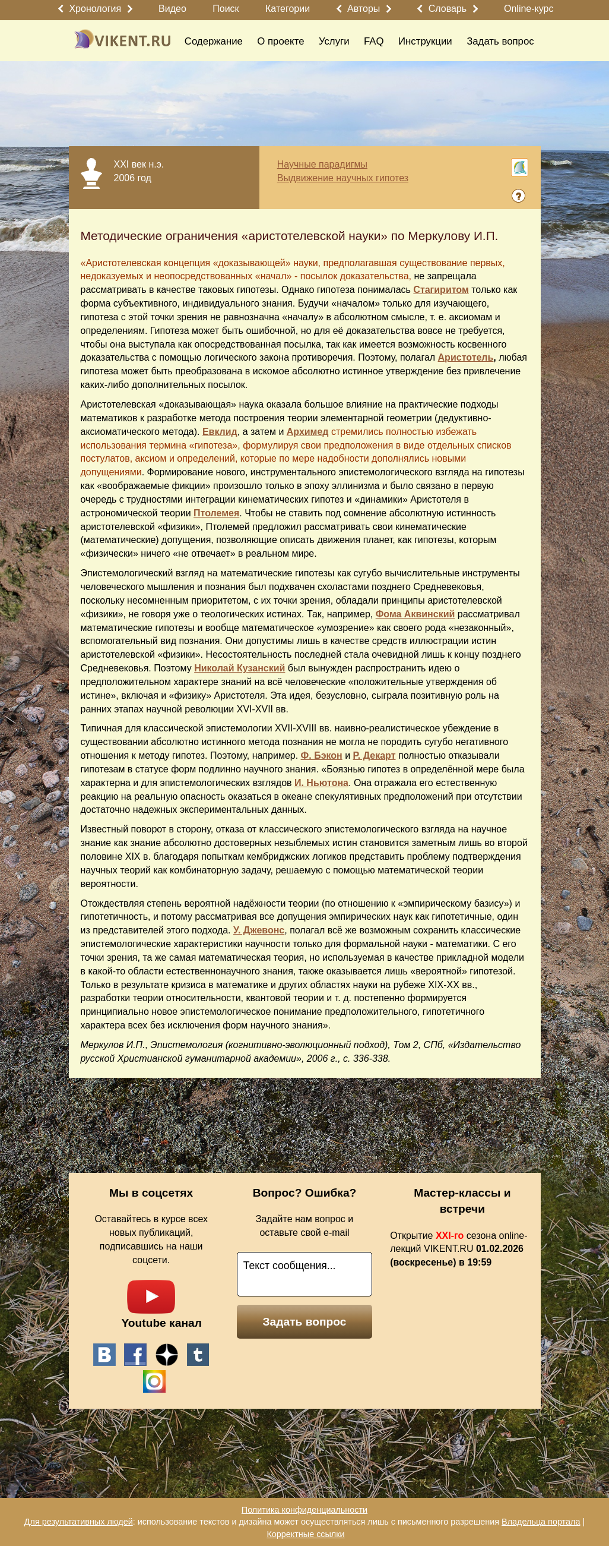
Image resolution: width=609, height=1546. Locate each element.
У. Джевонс (258, 930)
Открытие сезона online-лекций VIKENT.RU (458, 1249)
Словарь (448, 9)
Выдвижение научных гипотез (342, 178)
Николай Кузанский (239, 668)
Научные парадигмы (322, 164)
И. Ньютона (321, 783)
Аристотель (466, 357)
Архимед (308, 432)
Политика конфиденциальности (304, 1510)
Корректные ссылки (305, 1534)
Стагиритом (440, 290)
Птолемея (216, 513)
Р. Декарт (374, 755)
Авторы (363, 9)
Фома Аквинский (415, 614)
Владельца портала (541, 1521)
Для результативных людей (78, 1521)
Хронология (95, 9)
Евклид (219, 432)
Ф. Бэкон (321, 755)
